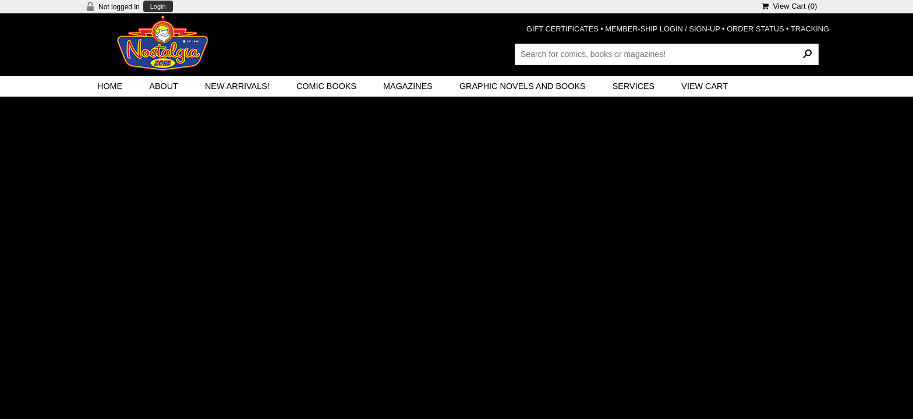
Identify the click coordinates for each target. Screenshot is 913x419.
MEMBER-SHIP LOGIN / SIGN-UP (662, 28)
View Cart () (789, 6)
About (163, 86)
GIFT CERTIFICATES (562, 28)
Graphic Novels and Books (522, 86)
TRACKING (810, 28)
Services (634, 86)
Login (158, 6)
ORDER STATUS (755, 28)
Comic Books (326, 86)
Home (109, 86)
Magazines (408, 86)
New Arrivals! (237, 86)
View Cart (704, 86)
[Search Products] (666, 54)
